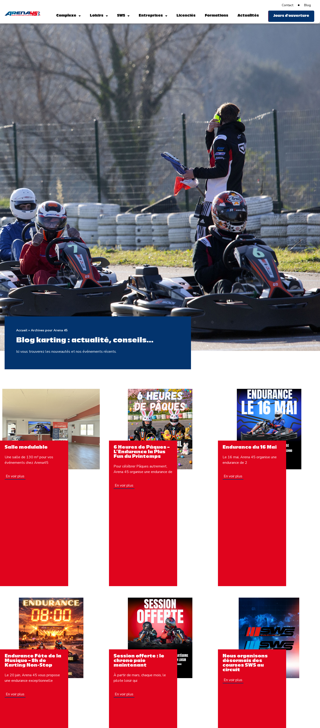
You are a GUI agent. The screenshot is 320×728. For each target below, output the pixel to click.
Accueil (21, 330)
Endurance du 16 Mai (250, 447)
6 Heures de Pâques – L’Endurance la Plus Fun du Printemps (142, 452)
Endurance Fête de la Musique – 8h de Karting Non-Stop (33, 661)
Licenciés (186, 15)
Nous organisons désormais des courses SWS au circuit (245, 663)
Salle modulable (26, 447)
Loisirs (99, 16)
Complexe (68, 16)
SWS (123, 16)
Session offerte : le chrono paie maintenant (139, 661)
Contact (287, 5)
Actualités (248, 15)
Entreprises (153, 16)
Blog (307, 5)
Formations (216, 15)
